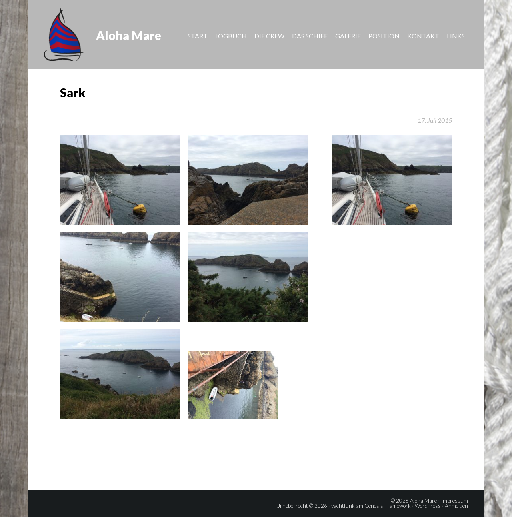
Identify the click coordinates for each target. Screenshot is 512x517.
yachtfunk (343, 506)
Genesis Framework (387, 506)
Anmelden (456, 506)
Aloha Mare (128, 35)
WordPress (428, 506)
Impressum (454, 500)
